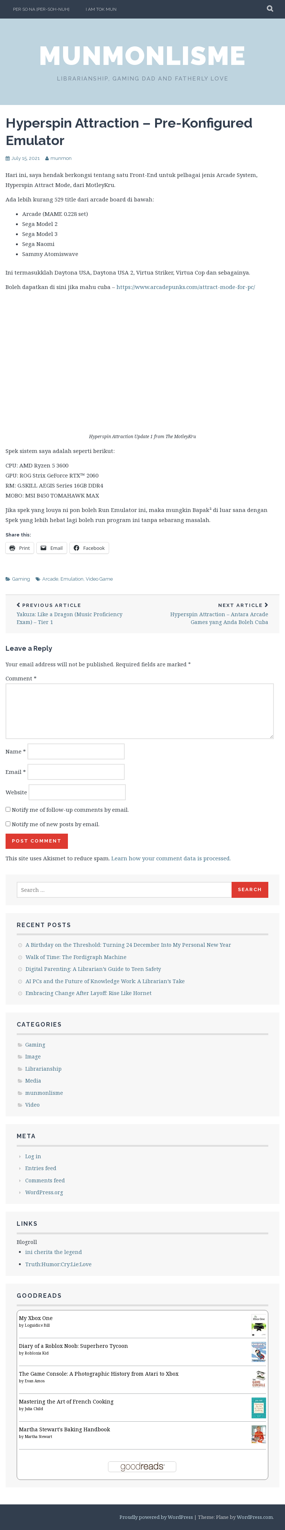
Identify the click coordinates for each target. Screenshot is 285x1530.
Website (16, 792)
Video (32, 1104)
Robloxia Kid (37, 1353)
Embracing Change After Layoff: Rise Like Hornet (88, 993)
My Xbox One (36, 1317)
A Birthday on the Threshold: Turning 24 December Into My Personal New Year (128, 944)
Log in (33, 1156)
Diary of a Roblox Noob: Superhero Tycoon (73, 1345)
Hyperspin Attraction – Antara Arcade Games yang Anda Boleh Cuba (211, 614)
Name (16, 751)
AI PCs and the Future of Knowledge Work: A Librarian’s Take (105, 981)
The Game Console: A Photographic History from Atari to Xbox (98, 1373)
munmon (61, 158)
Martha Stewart (38, 1436)
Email (16, 771)
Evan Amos (35, 1380)
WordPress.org (44, 1192)
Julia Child (34, 1408)
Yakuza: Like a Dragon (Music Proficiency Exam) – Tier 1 (74, 614)
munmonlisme (142, 55)
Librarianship (43, 1068)
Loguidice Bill (37, 1325)
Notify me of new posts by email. (55, 824)
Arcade (50, 579)
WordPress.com (255, 1517)
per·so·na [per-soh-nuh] (41, 9)
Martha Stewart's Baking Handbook (64, 1429)
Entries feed (40, 1168)
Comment (21, 678)
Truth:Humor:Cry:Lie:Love (58, 1264)
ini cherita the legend (53, 1251)
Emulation (71, 579)
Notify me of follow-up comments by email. (70, 809)
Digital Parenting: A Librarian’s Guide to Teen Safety (93, 968)
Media (33, 1080)
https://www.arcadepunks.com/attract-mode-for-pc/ (186, 286)
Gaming (21, 579)
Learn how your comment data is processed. (171, 858)
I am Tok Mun (101, 9)
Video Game (99, 579)
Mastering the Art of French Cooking (66, 1401)
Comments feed (45, 1180)
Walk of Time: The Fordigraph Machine (76, 957)
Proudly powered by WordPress (156, 1517)
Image (33, 1056)
